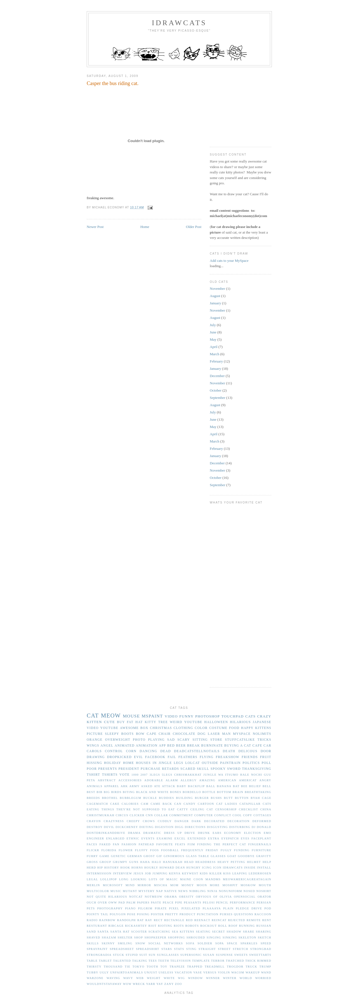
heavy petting (231, 861)
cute (109, 722)
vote (124, 775)
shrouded (196, 937)
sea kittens (183, 931)
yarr (150, 983)
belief (255, 786)
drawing (96, 757)
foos (154, 850)
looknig (139, 879)
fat (130, 722)
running (247, 925)
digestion (164, 827)
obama (170, 896)
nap (159, 891)
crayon (94, 821)
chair (165, 734)
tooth (152, 966)
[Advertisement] (252, 105)
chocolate (184, 734)
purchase (151, 769)
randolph (126, 920)
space (232, 943)
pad (121, 902)
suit (143, 954)
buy (121, 722)
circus (122, 815)
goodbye (246, 856)
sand (91, 931)
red (189, 920)
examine (165, 838)
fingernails (259, 844)
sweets (241, 954)
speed (266, 943)
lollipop (108, 879)
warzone (95, 978)
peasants (192, 902)
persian (264, 902)
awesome (129, 728)
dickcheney (127, 827)
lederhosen (260, 873)
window (195, 978)
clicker (137, 815)
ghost (149, 856)
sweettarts (260, 954)
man (226, 734)
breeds (93, 797)
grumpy (120, 861)
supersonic (191, 954)
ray (148, 920)
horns (137, 867)
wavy (128, 978)
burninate (212, 745)
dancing (148, 751)
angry (265, 780)
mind (130, 885)
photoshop (207, 716)
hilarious (240, 722)
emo (267, 832)
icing (207, 867)
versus (210, 972)
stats (179, 948)
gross (92, 861)
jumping (160, 873)
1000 (135, 774)
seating (203, 931)
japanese (262, 722)
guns (134, 861)
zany (169, 983)
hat (139, 722)
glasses (218, 856)
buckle (150, 797)
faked (105, 844)
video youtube (102, 728)
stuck (118, 954)
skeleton (247, 937)
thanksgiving (256, 769)
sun (152, 954)
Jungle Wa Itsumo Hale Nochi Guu (237, 774)
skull (203, 769)
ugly (104, 972)
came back (161, 803)
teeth (163, 960)
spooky (218, 769)
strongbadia (99, 954)
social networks (166, 943)
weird (176, 722)
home (128, 763)
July (213, 325)
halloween (216, 722)
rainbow (107, 920)
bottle (209, 792)
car (267, 745)
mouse (131, 716)
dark (196, 821)
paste (156, 902)
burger (202, 797)
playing (156, 740)
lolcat (192, 763)
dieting (146, 827)
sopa (219, 943)
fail (172, 757)
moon (202, 885)
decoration (238, 821)
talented (122, 960)
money (188, 885)
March (214, 354)
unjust (150, 972)
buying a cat (237, 745)
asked (146, 786)
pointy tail (98, 914)
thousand (113, 966)
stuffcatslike (240, 740)
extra (213, 838)
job (148, 873)
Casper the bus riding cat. (112, 83)
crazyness (114, 821)
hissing (94, 763)
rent (266, 920)
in (155, 763)
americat (248, 780)
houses (143, 763)
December (217, 376)
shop (138, 937)
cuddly (165, 821)
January (215, 303)
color (201, 728)
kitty (150, 722)
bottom (224, 792)
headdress (206, 861)
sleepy (112, 734)
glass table (197, 856)
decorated (214, 821)
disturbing (240, 827)
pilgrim (145, 908)
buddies (166, 797)
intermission (99, 873)
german (134, 856)
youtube (193, 722)
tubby (92, 972)
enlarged (115, 838)
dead (165, 751)
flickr (93, 850)
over (102, 902)
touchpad (233, 716)
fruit (265, 757)
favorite (164, 844)
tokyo (139, 966)
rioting (165, 925)
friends (250, 757)
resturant (97, 925)
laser (214, 734)
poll (266, 763)
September (217, 398)
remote (254, 920)
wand (266, 972)
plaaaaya (211, 908)
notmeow (153, 896)
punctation (207, 914)
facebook (155, 757)
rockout (208, 925)
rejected (236, 920)
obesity (186, 896)
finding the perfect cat (221, 844)
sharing (263, 931)
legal (92, 879)
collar (161, 815)
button (242, 797)
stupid (132, 954)
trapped (194, 966)
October (216, 390)
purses (226, 914)
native (170, 891)
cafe (257, 745)
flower (126, 850)
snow (140, 943)
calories (130, 803)
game (105, 856)
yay (159, 983)
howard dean (172, 867)
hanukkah (172, 861)
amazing (207, 780)
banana (224, 786)
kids (204, 873)
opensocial (245, 896)
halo (156, 861)
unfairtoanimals (126, 972)
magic (172, 879)
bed (171, 745)
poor (92, 769)
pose (131, 914)
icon (217, 867)
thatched (235, 960)
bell (267, 786)
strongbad (260, 948)
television (180, 960)
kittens (263, 728)
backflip (196, 786)
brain (238, 792)
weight (154, 978)
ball (210, 786)
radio (92, 920)
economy (232, 832)
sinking (230, 937)
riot (153, 925)
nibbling (197, 891)
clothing (183, 728)
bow (140, 734)
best (91, 792)
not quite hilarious (107, 896)
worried (263, 978)
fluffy (141, 850)
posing (143, 914)
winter (229, 978)
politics (251, 763)
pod (267, 908)
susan (209, 954)
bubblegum (130, 797)
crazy (264, 716)
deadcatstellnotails (197, 751)
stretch (240, 948)
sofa (190, 943)
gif (159, 856)
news (183, 891)
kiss (227, 873)
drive (190, 832)
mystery (146, 891)
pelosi (209, 902)
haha (145, 861)
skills (93, 943)
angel (106, 745)
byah (255, 797)
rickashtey (136, 925)
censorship (226, 809)
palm (131, 902)
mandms (213, 879)
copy (247, 815)
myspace (242, 734)
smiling (125, 943)
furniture (261, 850)
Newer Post (95, 227)
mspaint (152, 716)
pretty (171, 914)
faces (92, 844)
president (128, 769)
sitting (200, 740)
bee (244, 786)
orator (264, 896)
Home (144, 227)
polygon (118, 914)
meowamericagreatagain (247, 879)
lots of (156, 879)
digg (179, 827)
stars (166, 948)
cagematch (97, 803)
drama (134, 832)
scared (188, 769)
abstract (107, 780)
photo (139, 740)
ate (157, 786)
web (140, 978)
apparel (111, 786)
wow (127, 983)
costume (218, 728)
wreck (139, 983)
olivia (226, 896)
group (105, 861)
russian (263, 925)
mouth (265, 885)
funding (241, 850)
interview (122, 873)
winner (213, 978)
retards (170, 769)
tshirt (93, 775)
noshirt (263, 891)
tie (127, 966)
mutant (130, 891)
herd (91, 867)
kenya (175, 873)
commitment (181, 815)
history (111, 867)
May (213, 339)
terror (218, 960)
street (224, 948)
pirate (161, 908)
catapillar (250, 803)
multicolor (98, 891)
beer (181, 745)
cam (145, 803)
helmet (254, 861)
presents (107, 769)
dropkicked (119, 757)
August (215, 296)
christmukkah (100, 815)
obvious (203, 896)
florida (108, 850)
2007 (144, 774)
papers (143, 902)
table (92, 960)
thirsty (94, 966)
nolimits (262, 734)
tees (153, 960)
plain (228, 908)
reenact (202, 920)
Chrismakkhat (188, 774)
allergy (188, 780)
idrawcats (179, 23)
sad (171, 740)
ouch (91, 902)
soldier (204, 943)
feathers (187, 757)
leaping (240, 873)
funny (186, 716)
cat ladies (226, 803)
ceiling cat (201, 809)
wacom (237, 972)
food (234, 728)
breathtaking (258, 792)
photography (110, 908)
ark (124, 786)
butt (228, 797)
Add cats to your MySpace (229, 260)
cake (115, 803)
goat (231, 856)
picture (95, 734)
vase (197, 972)
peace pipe (173, 902)
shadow (234, 931)
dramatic (152, 832)
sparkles (249, 943)
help (267, 861)
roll (222, 925)
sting (191, 948)
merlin (93, 885)
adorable (153, 780)
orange (95, 740)
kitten (94, 722)
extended (197, 838)
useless (166, 972)
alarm (172, 780)
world (246, 978)
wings (93, 745)
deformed (261, 821)
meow (111, 715)
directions (195, 827)
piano (130, 908)
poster (157, 914)
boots (127, 734)
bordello (192, 792)
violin (224, 972)
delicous (247, 751)
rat (140, 920)
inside (250, 867)
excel (180, 838)
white (169, 978)
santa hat (120, 931)
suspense (224, 954)
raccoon (263, 914)
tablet (105, 960)
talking (139, 960)
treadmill (215, 966)
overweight (117, 740)
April (213, 347)
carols (94, 751)
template (201, 960)
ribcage (116, 925)
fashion (129, 844)
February (216, 361)
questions (243, 914)
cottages (262, 815)
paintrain (230, 763)
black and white (152, 792)
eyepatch (230, 838)
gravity (263, 856)
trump (265, 966)
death (229, 751)
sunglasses (168, 954)
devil (109, 827)
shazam (109, 937)
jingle (165, 763)
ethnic (133, 838)
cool (237, 815)
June (213, 332)
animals (94, 786)
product (188, 914)
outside (210, 763)
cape (152, 734)
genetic (118, 856)
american (227, 780)
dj (254, 827)
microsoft (113, 885)
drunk (204, 832)
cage (267, 797)
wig (181, 978)
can (178, 803)
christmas (161, 728)
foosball (170, 850)
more (215, 885)
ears (217, 832)
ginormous (174, 856)
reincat (219, 920)
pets (91, 908)
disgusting (217, 827)
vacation (183, 972)
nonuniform (230, 891)
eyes (245, 838)
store (216, 740)
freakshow (227, 757)
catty (182, 809)
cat (93, 715)
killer (215, 873)
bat (236, 786)
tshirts (110, 775)
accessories (130, 780)
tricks (264, 740)
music (115, 891)
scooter (139, 931)
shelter (125, 937)
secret (218, 931)
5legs (167, 774)
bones (176, 792)
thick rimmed (258, 960)
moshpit (230, 885)
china (265, 809)
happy (247, 728)
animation (147, 745)
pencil (222, 902)
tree (163, 722)
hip (100, 867)
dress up (173, 832)
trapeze (177, 966)
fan (116, 844)
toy (163, 966)
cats (250, 716)
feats (180, 844)
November (217, 288)
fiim (191, 844)
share (249, 931)
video (171, 716)
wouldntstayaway (104, 983)
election (252, 832)
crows (149, 821)
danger (182, 821)
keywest (190, 873)
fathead (146, 844)
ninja (212, 891)
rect (158, 920)
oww (113, 902)
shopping (176, 937)
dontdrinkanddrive (106, 832)
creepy (133, 821)
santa (103, 931)
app (162, 745)
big (107, 792)
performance (242, 902)
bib (99, 792)
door (266, 751)
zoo (178, 983)
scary (183, 740)
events (148, 838)
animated (125, 745)
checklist (248, 809)
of (215, 896)
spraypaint (97, 948)
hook (125, 867)
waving (113, 978)
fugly (226, 850)
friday (212, 850)
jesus (138, 873)
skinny (108, 943)
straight (207, 948)
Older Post (193, 227)
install (264, 867)
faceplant (261, 838)
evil (138, 757)
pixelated (191, 908)
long (124, 879)
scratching (159, 931)
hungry (193, 867)
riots (179, 925)
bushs (216, 797)
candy (189, 803)
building (184, 797)
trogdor (235, 966)
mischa (161, 885)
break (193, 745)
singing (214, 937)
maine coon (191, 879)
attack (168, 786)
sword (234, 769)
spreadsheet (122, 948)
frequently (192, 850)
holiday (112, 763)
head (189, 861)
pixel (174, 908)
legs (178, 763)
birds (116, 792)
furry (92, 856)
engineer (95, 838)
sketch (264, 937)
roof (233, 925)
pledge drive (249, 908)
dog (201, 734)
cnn (149, 815)
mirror (144, 885)
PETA (91, 780)
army (134, 786)
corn (131, 751)
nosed (249, 891)
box (144, 728)
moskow (248, 885)
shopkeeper (155, 937)
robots (192, 925)
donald (264, 827)
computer (203, 815)
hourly (151, 867)
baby (181, 786)
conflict (222, 815)
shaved (93, 937)
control (114, 751)
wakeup (253, 972)
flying (206, 757)
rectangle (174, 920)
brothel (110, 797)
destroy (95, 827)
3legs (155, 774)
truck (251, 966)
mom (174, 885)
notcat (136, 896)
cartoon (206, 803)
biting (129, 792)
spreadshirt (147, 948)
